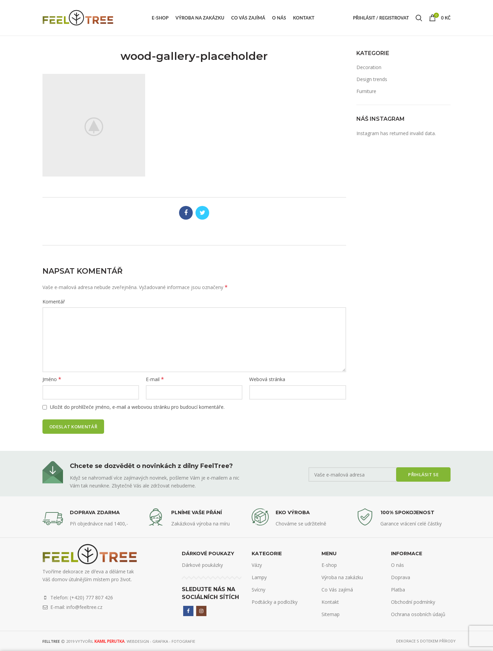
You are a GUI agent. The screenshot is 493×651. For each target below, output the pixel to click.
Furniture (366, 91)
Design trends (371, 79)
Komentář (53, 301)
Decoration (368, 67)
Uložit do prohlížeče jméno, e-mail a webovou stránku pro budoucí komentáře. (137, 407)
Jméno (51, 379)
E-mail (155, 379)
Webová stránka (267, 379)
